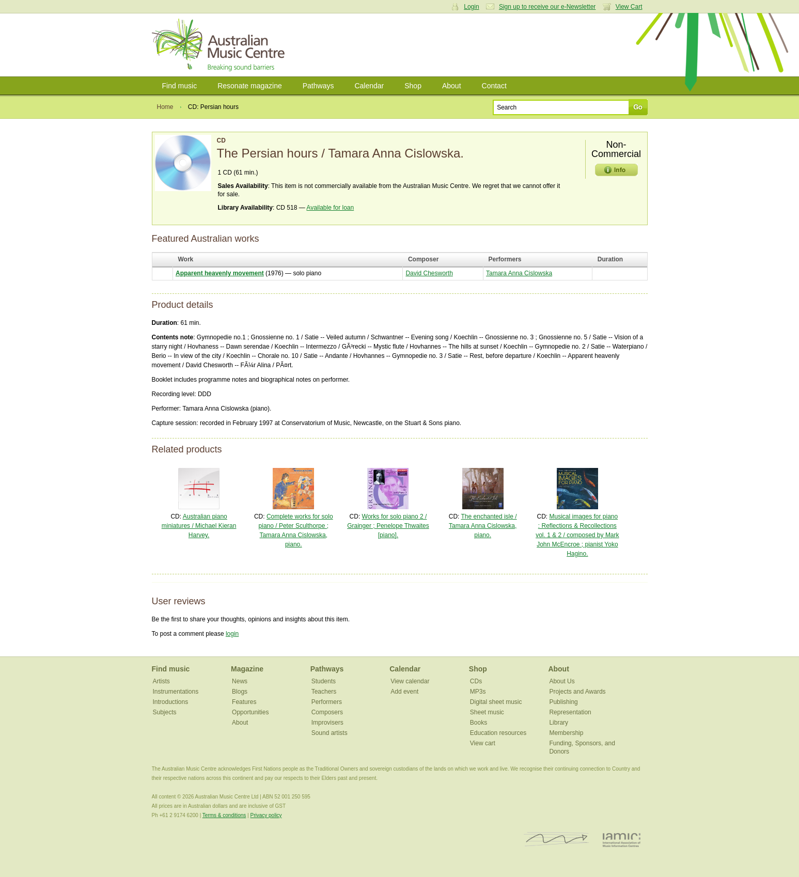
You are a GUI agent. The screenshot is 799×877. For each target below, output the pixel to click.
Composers (327, 712)
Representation (570, 712)
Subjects (165, 712)
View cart (482, 743)
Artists (161, 681)
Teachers (324, 691)
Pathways (318, 86)
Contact (494, 86)
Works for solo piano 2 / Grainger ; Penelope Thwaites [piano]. (388, 526)
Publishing (563, 702)
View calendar (409, 681)
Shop (412, 86)
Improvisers (327, 722)
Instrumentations (176, 691)
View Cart (629, 6)
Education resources (498, 733)
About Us (561, 681)
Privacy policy (265, 815)
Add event (404, 691)
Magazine (247, 669)
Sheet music (487, 712)
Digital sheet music (496, 702)
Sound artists (329, 733)
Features (244, 702)
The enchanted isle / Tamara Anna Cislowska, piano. (483, 526)
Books (478, 722)
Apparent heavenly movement (220, 273)
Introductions (171, 702)
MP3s (478, 691)
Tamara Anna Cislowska (519, 273)
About (451, 86)
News (239, 681)
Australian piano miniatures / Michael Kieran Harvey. (199, 526)
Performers (326, 702)
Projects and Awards (577, 691)
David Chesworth (428, 273)
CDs (476, 681)
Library (558, 722)
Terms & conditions (224, 815)
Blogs (239, 691)
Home (165, 107)
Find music (179, 86)
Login (471, 6)
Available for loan (330, 207)
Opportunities (250, 712)
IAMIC (622, 840)
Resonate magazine (249, 86)
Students (323, 681)
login (232, 633)
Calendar (369, 86)
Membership (566, 733)
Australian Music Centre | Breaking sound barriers (220, 45)
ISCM (556, 840)
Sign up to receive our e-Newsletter (547, 6)
